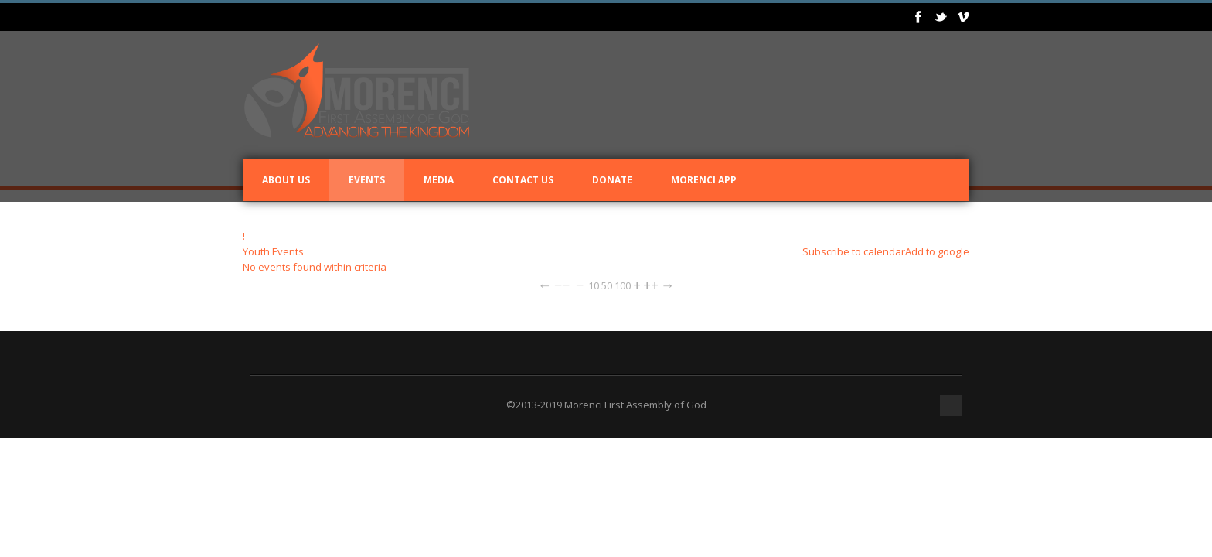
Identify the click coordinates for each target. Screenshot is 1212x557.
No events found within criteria (314, 267)
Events (367, 179)
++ (651, 284)
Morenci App (704, 179)
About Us (286, 179)
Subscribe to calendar (853, 251)
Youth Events (273, 251)
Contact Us (522, 179)
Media (439, 179)
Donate (612, 179)
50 (606, 285)
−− (562, 284)
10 (593, 285)
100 (623, 285)
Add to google (937, 251)
